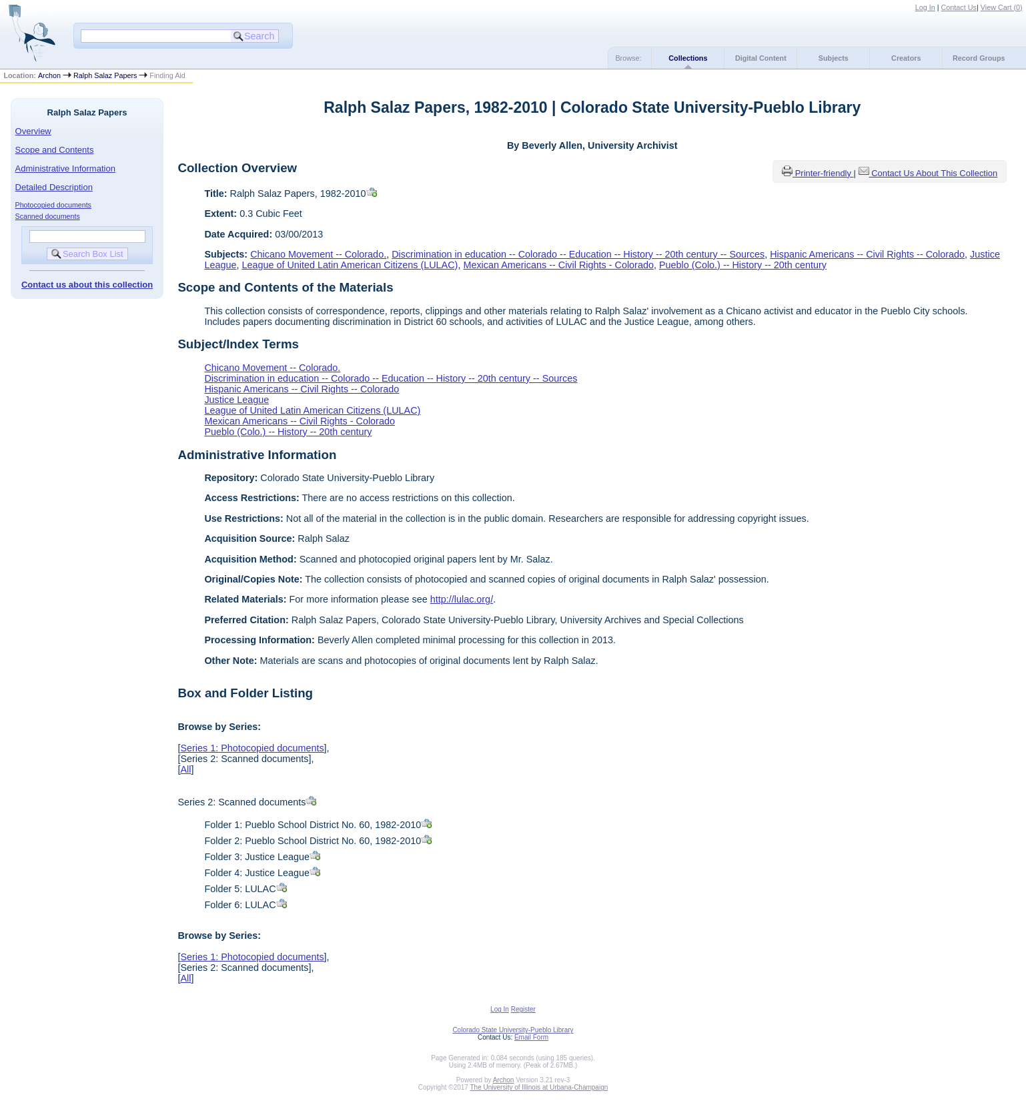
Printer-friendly (824, 173)
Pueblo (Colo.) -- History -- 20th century (743, 265)
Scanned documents (47, 216)
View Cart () (1002, 7)
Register (523, 1009)
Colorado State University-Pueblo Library (512, 1030)
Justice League (236, 399)
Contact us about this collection (87, 285)
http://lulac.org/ (461, 599)
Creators (906, 58)
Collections (687, 58)
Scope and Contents (54, 150)
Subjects (834, 58)
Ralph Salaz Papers (105, 75)
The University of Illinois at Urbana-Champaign (539, 1087)
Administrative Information (65, 168)
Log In (925, 7)
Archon (49, 75)
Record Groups (979, 58)
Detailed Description (54, 187)
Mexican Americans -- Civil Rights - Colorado (558, 265)
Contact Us (959, 7)
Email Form (531, 1037)
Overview (33, 131)
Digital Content (761, 58)
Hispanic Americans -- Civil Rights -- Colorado (867, 254)
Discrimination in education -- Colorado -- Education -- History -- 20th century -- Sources (578, 254)
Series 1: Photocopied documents (252, 748)
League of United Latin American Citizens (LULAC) (349, 265)
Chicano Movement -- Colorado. (318, 254)
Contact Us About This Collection (934, 173)
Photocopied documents (53, 205)
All (185, 769)
